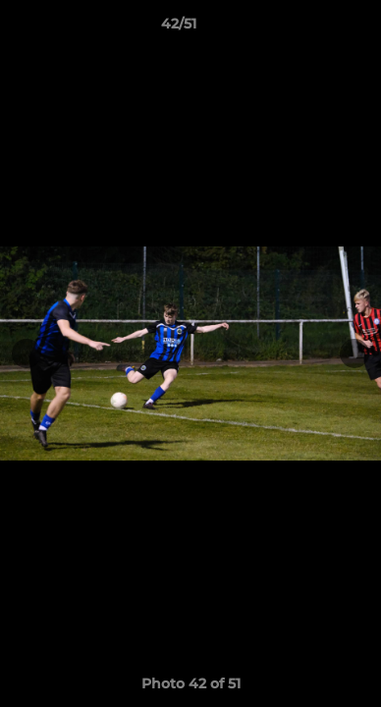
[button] (310, 28)
